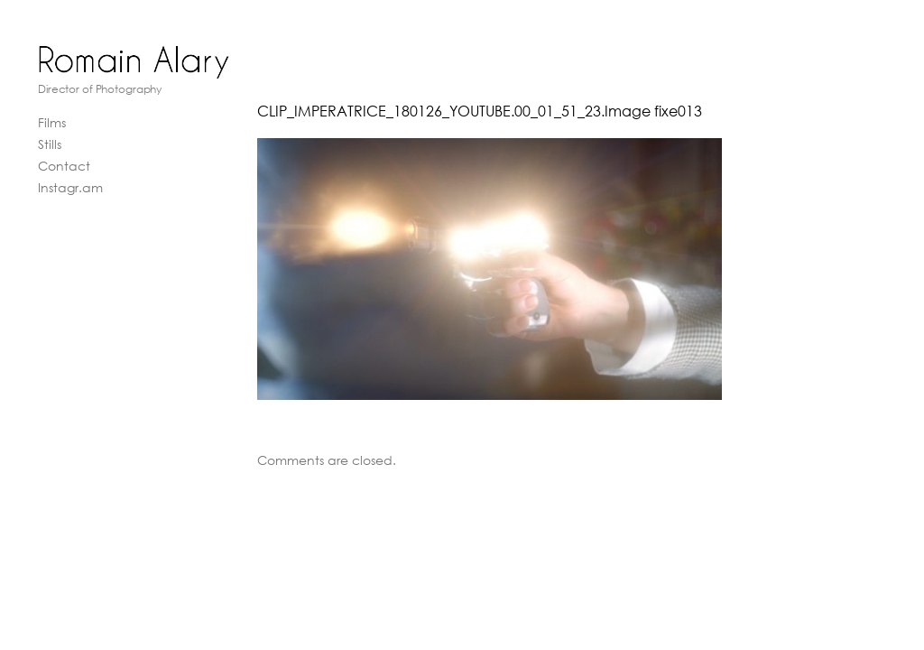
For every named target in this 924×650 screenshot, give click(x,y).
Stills (49, 144)
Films (52, 122)
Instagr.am (70, 187)
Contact (64, 165)
